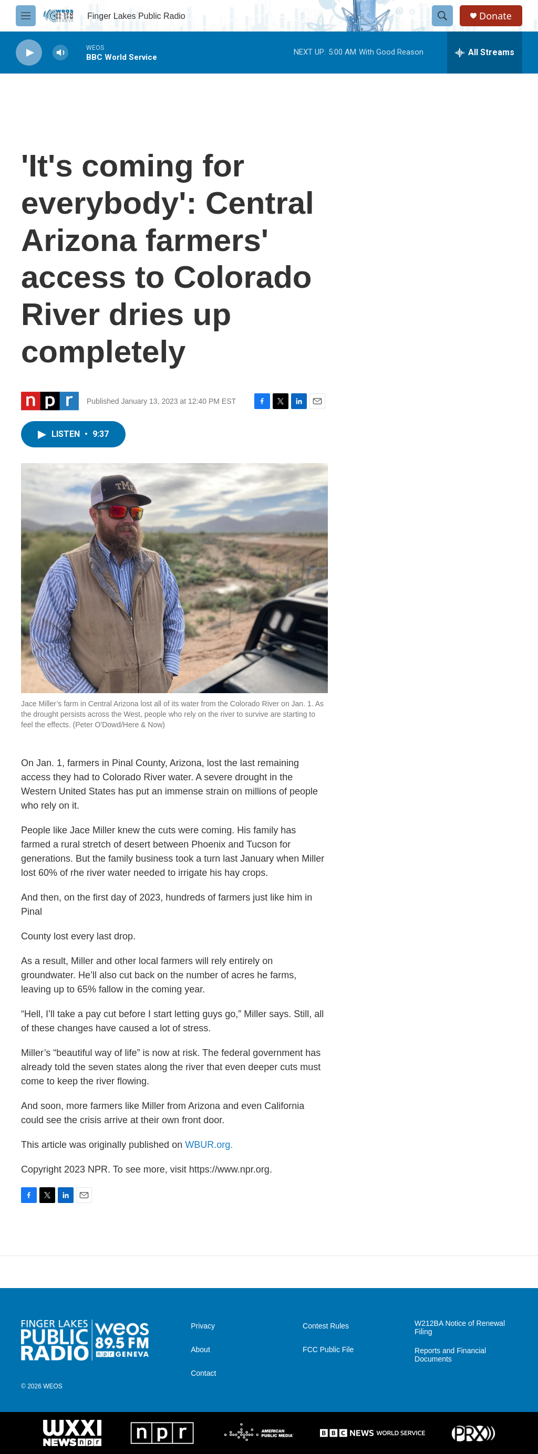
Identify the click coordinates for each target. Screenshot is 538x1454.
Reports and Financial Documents (450, 1355)
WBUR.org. (209, 1144)
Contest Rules (326, 1326)
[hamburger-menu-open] (26, 15)
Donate (495, 16)
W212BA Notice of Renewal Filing (460, 1328)
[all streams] (484, 53)
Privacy (203, 1326)
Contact (203, 1373)
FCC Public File (328, 1350)
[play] (28, 53)
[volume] (60, 53)
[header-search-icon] (442, 15)
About (200, 1350)
